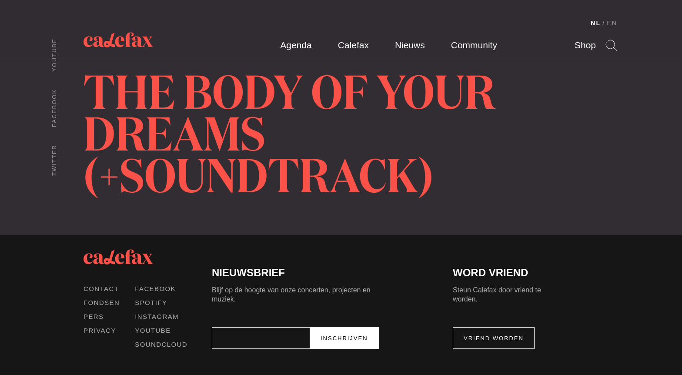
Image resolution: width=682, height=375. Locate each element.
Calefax (353, 45)
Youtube (54, 55)
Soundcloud (161, 344)
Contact (101, 288)
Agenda (295, 45)
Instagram (157, 316)
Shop (585, 45)
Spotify (151, 302)
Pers (94, 316)
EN (612, 23)
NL (596, 23)
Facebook (54, 108)
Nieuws (410, 45)
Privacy (100, 330)
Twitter (54, 160)
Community (474, 45)
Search (611, 45)
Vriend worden (494, 338)
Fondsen (102, 302)
